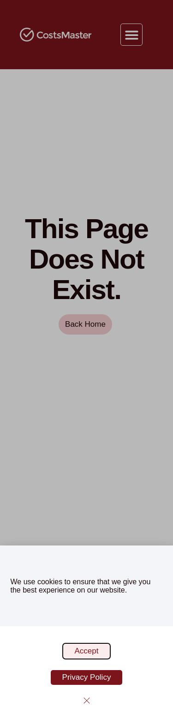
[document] (86, 362)
